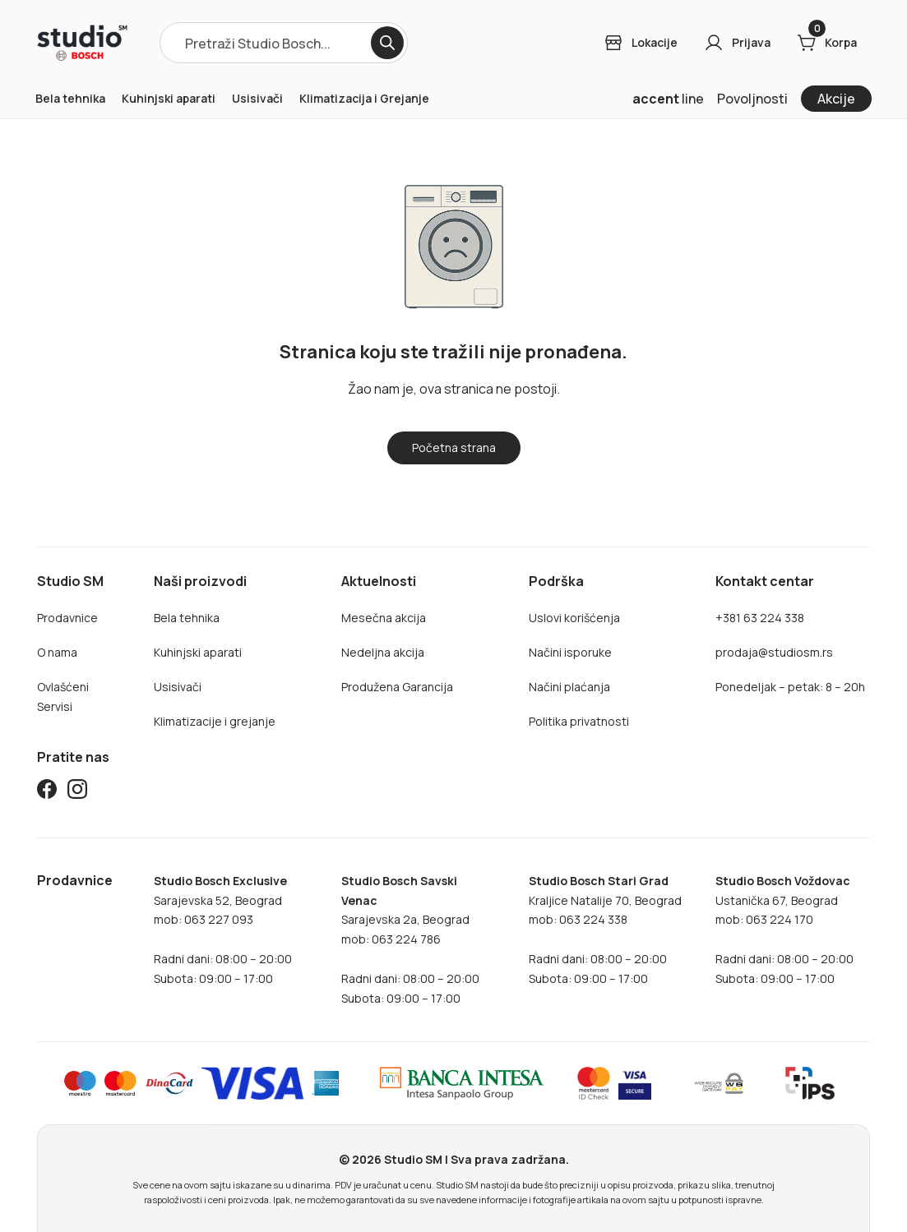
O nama (57, 652)
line (668, 99)
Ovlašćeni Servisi (63, 696)
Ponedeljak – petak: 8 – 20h (790, 686)
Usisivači (257, 98)
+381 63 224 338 (759, 617)
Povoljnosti (752, 99)
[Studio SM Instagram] (77, 792)
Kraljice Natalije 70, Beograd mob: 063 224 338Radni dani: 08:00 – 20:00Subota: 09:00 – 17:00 (605, 930)
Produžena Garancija (397, 686)
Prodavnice (67, 617)
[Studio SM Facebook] (47, 792)
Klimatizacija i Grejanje (364, 98)
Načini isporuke (570, 652)
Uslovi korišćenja (574, 617)
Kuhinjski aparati (168, 98)
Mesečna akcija (383, 617)
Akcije (836, 99)
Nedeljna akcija (382, 652)
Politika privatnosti (579, 721)
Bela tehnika (70, 98)
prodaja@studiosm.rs (774, 652)
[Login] (640, 42)
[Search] (387, 42)
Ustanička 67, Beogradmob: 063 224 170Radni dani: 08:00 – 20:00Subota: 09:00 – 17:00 (784, 930)
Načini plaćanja (569, 686)
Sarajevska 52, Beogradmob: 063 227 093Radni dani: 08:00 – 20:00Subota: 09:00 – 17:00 (223, 930)
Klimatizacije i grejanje (214, 721)
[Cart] (827, 42)
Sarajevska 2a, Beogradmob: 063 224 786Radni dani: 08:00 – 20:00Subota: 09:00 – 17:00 (410, 940)
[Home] (82, 43)
